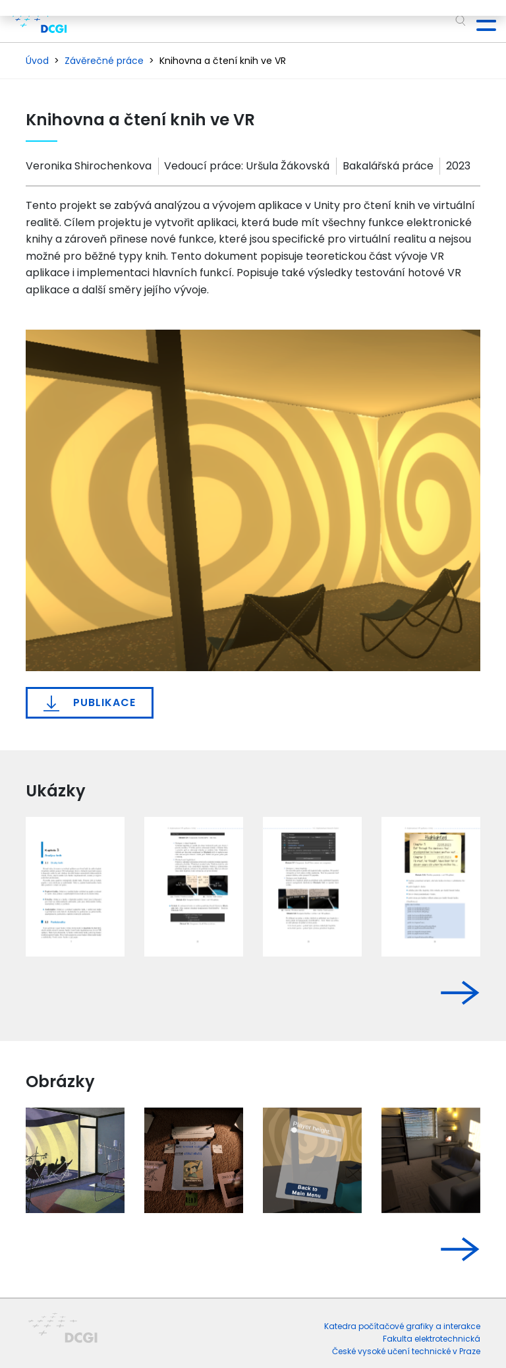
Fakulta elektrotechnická (431, 1338)
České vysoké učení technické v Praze (406, 1351)
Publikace (89, 702)
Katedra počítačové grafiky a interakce (402, 1326)
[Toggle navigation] (481, 21)
